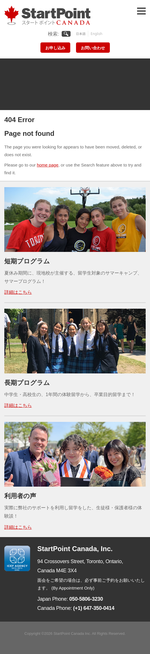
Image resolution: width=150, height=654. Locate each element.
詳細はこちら (18, 292)
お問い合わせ (93, 48)
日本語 (82, 34)
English (95, 34)
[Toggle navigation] (141, 10)
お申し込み (55, 48)
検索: (53, 34)
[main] (75, 152)
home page (47, 164)
